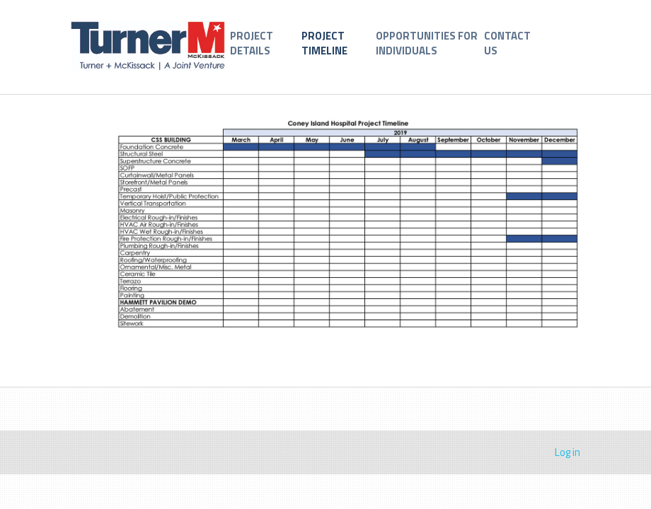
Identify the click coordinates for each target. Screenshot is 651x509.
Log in (567, 452)
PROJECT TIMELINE (324, 43)
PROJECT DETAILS (251, 43)
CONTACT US (507, 43)
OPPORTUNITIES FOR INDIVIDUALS (427, 43)
